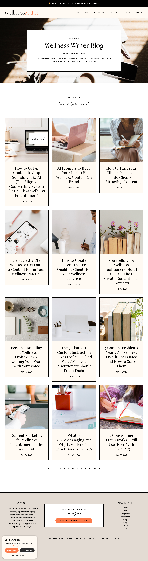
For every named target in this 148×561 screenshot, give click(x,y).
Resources (125, 534)
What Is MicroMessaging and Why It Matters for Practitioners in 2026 (74, 457)
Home (78, 13)
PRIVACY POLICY (104, 556)
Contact (128, 13)
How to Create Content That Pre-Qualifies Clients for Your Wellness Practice (74, 278)
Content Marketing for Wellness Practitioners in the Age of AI (26, 454)
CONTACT (117, 556)
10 (90, 486)
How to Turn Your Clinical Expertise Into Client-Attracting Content (121, 176)
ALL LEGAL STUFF (56, 556)
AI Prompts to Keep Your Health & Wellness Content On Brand (74, 176)
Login (125, 546)
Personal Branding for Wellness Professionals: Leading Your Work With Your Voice (27, 367)
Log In (139, 13)
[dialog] (19, 547)
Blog (118, 13)
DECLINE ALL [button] (27, 550)
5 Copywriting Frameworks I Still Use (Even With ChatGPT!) (121, 454)
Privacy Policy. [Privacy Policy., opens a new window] (18, 546)
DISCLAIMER (89, 556)
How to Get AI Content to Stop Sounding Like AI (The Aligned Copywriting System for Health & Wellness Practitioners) (27, 186)
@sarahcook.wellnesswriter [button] (74, 538)
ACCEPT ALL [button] (11, 550)
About (88, 13)
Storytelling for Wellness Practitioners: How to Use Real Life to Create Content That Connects (121, 280)
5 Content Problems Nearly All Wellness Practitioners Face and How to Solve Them (121, 367)
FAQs (110, 13)
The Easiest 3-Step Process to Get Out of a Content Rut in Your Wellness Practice (26, 278)
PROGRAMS (99, 13)
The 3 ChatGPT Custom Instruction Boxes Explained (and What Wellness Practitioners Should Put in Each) (74, 370)
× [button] (34, 538)
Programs (125, 532)
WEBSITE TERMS (74, 556)
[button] (20, 555)
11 (95, 486)
